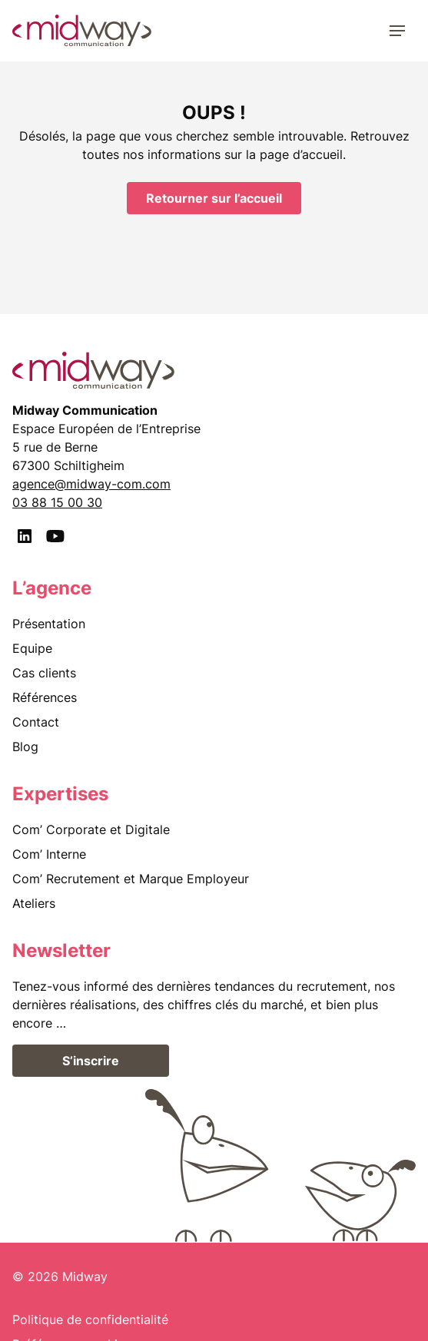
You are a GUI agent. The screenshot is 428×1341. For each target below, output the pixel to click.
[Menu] (397, 30)
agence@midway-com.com (91, 484)
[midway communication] (81, 30)
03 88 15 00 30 (57, 502)
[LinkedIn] (24, 536)
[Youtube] (55, 536)
